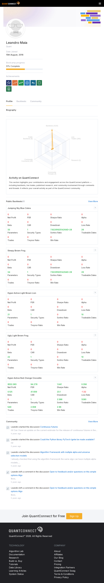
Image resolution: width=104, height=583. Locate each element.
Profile (9, 101)
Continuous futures (49, 427)
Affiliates (58, 554)
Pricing (57, 564)
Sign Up (74, 516)
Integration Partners (64, 567)
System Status (16, 574)
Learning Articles (17, 570)
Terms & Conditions (64, 574)
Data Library (15, 567)
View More (93, 201)
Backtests (21, 101)
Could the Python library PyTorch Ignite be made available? (67, 439)
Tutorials (13, 564)
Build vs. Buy (15, 561)
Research (14, 557)
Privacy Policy (61, 577)
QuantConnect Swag (64, 570)
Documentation (17, 554)
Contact (58, 561)
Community (36, 101)
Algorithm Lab (16, 551)
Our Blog (58, 557)
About (57, 551)
